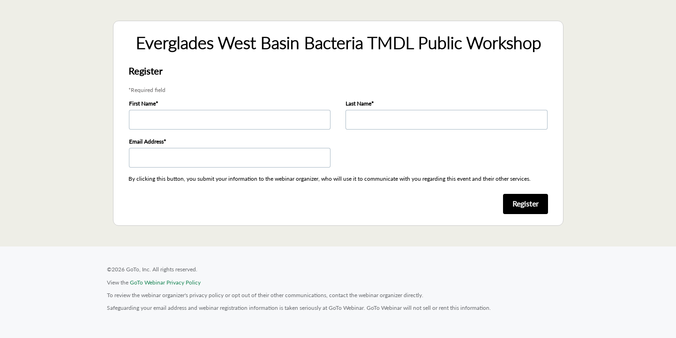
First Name (142, 103)
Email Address (146, 141)
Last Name (358, 103)
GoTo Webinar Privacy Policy (165, 282)
